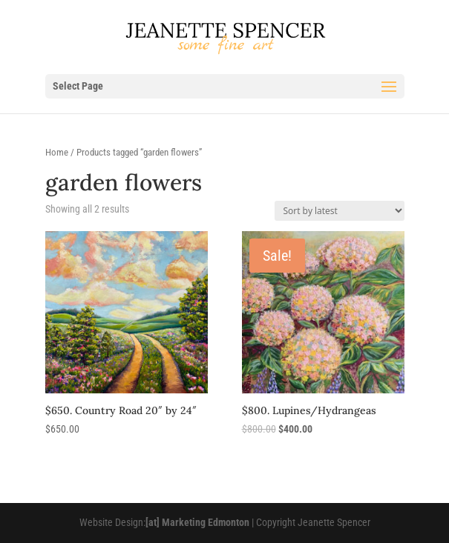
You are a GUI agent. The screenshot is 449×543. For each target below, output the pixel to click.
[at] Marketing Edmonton (197, 522)
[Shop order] (339, 211)
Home (56, 152)
